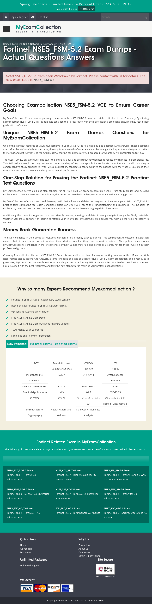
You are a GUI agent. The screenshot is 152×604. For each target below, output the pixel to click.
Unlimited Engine (29, 565)
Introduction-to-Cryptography (34, 412)
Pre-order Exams (41, 344)
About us (83, 548)
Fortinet (16, 43)
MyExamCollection (38, 28)
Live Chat (38, 17)
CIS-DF (61, 386)
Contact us (84, 545)
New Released (17, 344)
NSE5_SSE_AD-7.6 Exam (117, 470)
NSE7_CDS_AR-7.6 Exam (68, 470)
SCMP (62, 374)
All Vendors (26, 548)
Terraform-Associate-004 (88, 400)
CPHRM (115, 369)
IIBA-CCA (88, 369)
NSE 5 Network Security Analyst (40, 43)
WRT (88, 392)
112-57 (35, 363)
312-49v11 (88, 374)
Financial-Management (34, 386)
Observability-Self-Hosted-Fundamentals (115, 400)
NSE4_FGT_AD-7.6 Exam (20, 470)
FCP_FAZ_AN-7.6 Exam (67, 508)
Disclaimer (26, 552)
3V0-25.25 (115, 392)
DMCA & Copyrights (89, 555)
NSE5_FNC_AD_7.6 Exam (20, 508)
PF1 (115, 363)
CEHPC (115, 386)
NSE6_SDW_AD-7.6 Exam (20, 489)
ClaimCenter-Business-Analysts (88, 412)
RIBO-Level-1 (88, 386)
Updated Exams (66, 344)
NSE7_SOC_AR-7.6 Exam (117, 508)
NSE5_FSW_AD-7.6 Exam (117, 489)
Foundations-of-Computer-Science (62, 366)
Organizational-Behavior (115, 377)
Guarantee (84, 552)
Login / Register (15, 17)
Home (6, 43)
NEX (62, 392)
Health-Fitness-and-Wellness (61, 412)
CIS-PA (61, 398)
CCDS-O (88, 363)
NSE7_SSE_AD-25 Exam (67, 489)
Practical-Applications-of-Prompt (35, 395)
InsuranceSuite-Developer (34, 377)
